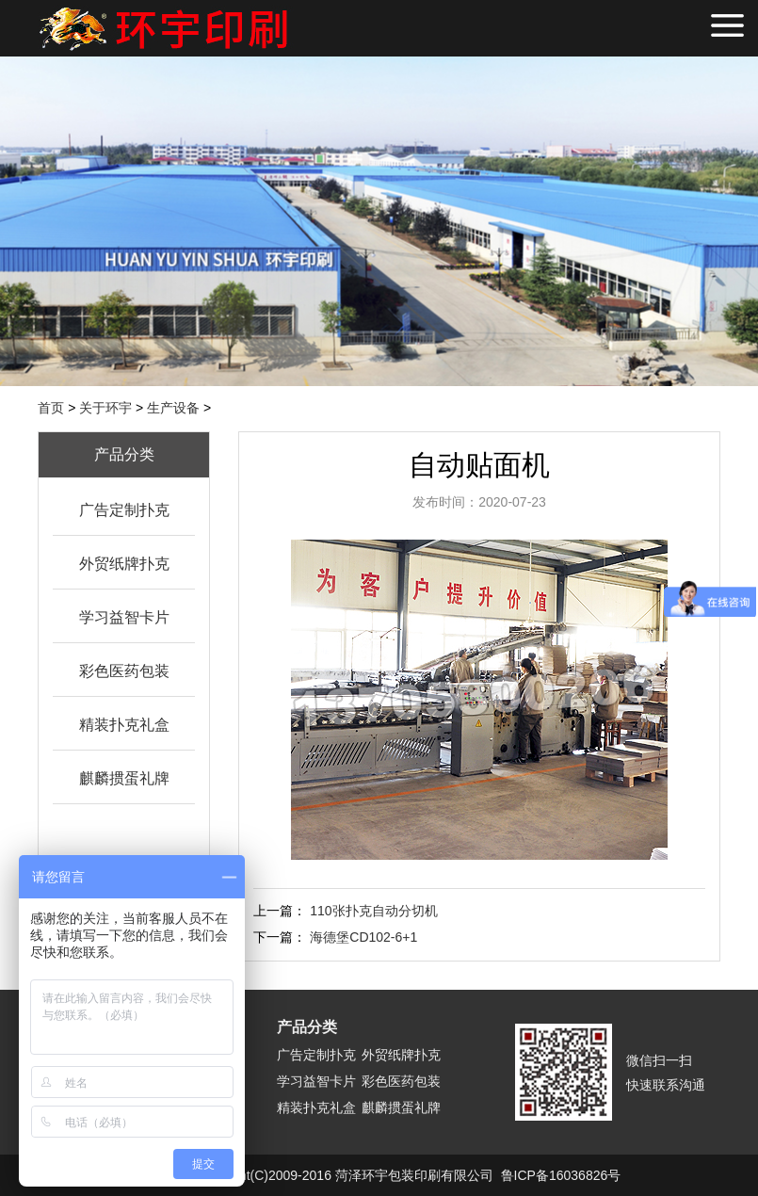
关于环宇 (105, 407)
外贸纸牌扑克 (124, 564)
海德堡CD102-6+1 (363, 937)
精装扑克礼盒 (124, 725)
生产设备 (173, 407)
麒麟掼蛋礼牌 (124, 778)
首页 (51, 407)
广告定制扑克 (124, 510)
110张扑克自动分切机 (373, 910)
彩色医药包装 (124, 671)
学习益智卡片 (124, 617)
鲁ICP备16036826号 (561, 1175)
